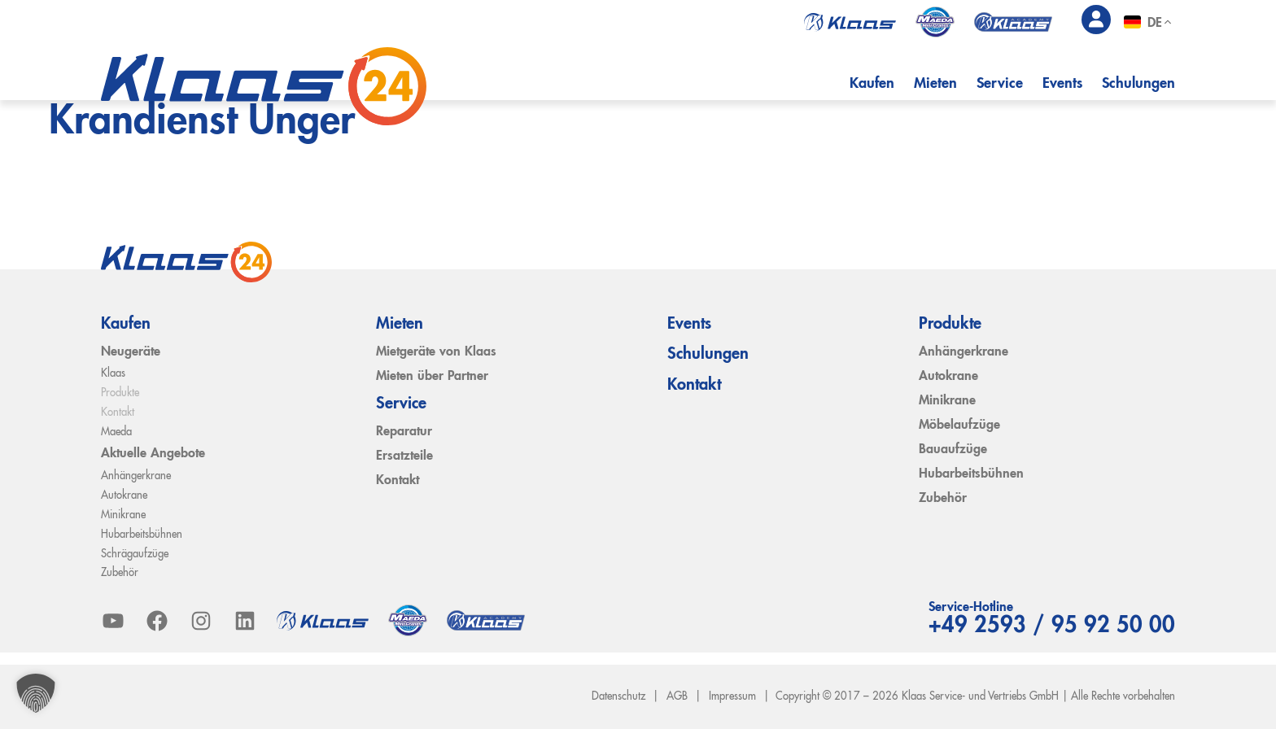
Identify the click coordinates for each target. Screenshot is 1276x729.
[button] (36, 693)
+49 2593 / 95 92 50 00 (1052, 626)
